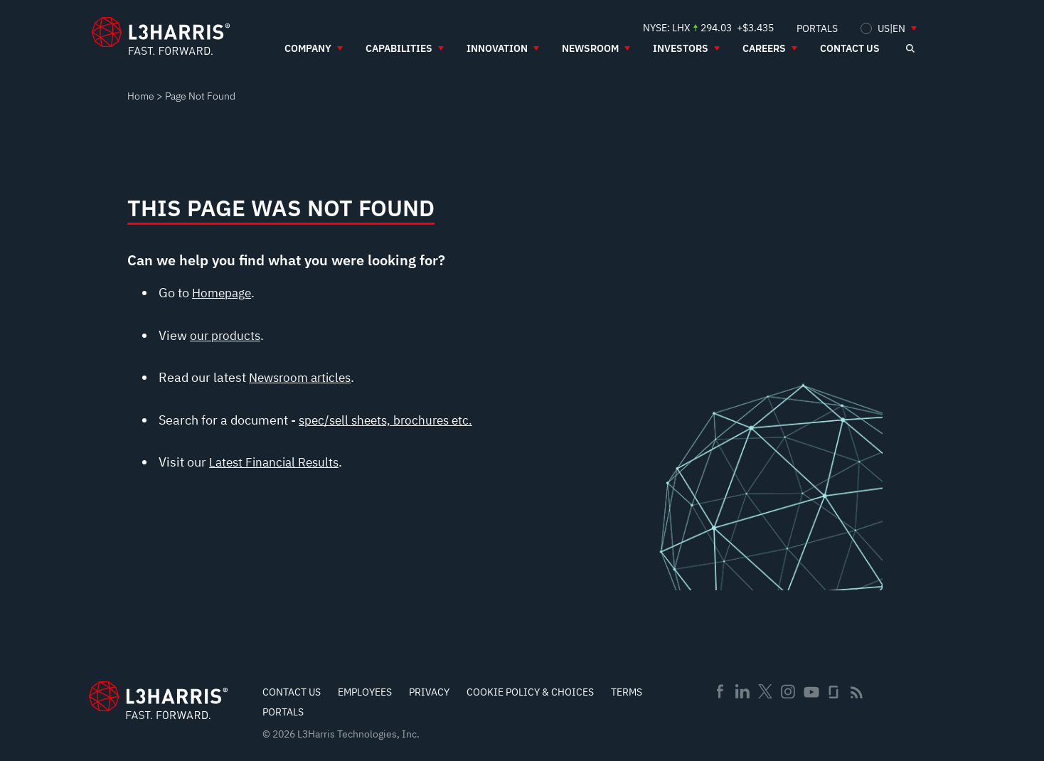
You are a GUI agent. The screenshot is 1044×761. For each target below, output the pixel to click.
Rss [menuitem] (857, 692)
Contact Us (291, 692)
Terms (626, 692)
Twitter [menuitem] (765, 691)
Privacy (429, 692)
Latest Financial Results (277, 462)
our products (226, 335)
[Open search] (909, 48)
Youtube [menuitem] (811, 692)
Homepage (223, 292)
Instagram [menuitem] (788, 691)
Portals (283, 712)
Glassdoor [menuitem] (833, 692)
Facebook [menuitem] (719, 691)
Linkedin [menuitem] (742, 691)
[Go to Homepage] (158, 700)
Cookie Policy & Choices (530, 692)
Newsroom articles (303, 377)
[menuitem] (817, 28)
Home (140, 96)
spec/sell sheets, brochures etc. (390, 420)
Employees (365, 692)
